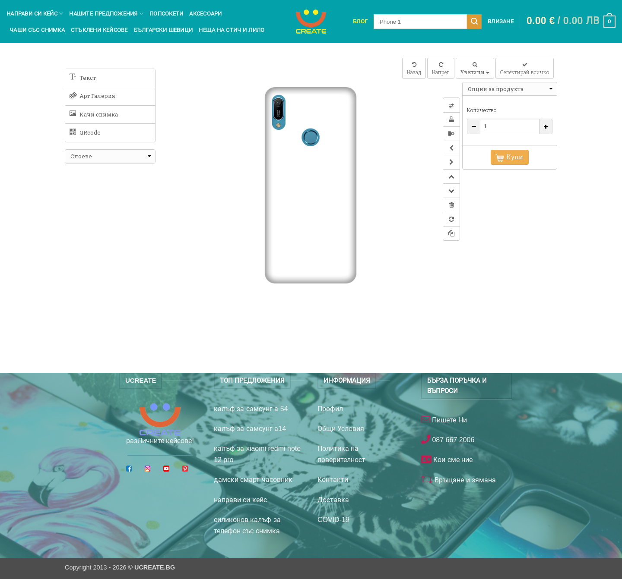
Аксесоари (205, 13)
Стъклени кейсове (99, 30)
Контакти (332, 479)
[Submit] (474, 21)
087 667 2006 (452, 440)
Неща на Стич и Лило (231, 30)
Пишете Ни (448, 420)
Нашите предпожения (106, 13)
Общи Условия (340, 428)
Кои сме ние (452, 459)
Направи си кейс (34, 13)
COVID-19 (333, 519)
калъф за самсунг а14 (250, 428)
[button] (571, 21)
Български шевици (163, 30)
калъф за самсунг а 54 (251, 408)
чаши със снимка (37, 30)
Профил (330, 408)
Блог (360, 21)
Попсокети (166, 13)
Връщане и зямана (464, 480)
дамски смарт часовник (253, 479)
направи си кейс (240, 499)
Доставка (333, 499)
